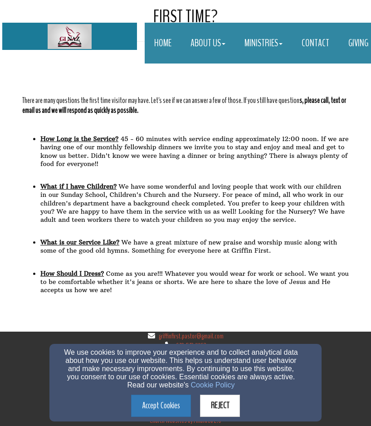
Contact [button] (315, 43)
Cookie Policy (213, 385)
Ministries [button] (263, 43)
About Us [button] (207, 43)
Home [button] (162, 43)
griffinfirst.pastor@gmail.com (191, 336)
